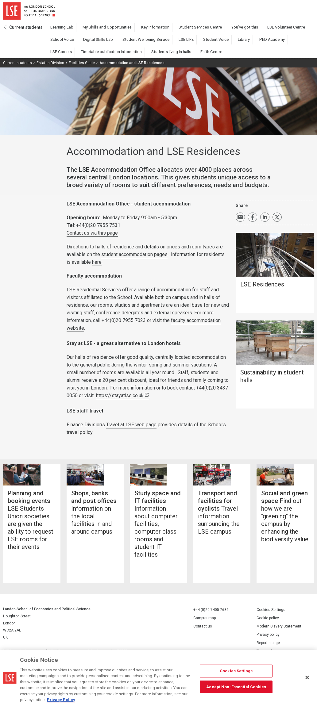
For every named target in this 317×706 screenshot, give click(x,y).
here (97, 266)
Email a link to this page (240, 220)
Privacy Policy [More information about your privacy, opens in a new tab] (61, 699)
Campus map (204, 632)
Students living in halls (68, 55)
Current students (26, 31)
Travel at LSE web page (131, 428)
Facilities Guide (82, 66)
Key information (141, 31)
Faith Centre (103, 55)
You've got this (219, 31)
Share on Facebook (252, 220)
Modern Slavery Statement (279, 641)
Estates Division (50, 66)
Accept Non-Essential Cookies (236, 686)
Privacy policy (268, 649)
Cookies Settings (271, 624)
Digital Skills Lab (62, 43)
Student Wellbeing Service (104, 43)
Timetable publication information (282, 43)
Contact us (202, 641)
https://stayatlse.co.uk (120, 399)
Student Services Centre (180, 31)
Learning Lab (59, 31)
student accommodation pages (134, 258)
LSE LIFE (139, 43)
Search (272, 12)
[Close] (307, 677)
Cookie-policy (268, 633)
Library (186, 43)
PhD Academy (210, 43)
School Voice (291, 31)
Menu (305, 12)
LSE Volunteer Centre (256, 31)
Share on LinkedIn (264, 220)
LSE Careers (238, 43)
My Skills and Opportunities (99, 31)
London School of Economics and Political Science (29, 12)
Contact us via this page (92, 237)
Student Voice (164, 43)
